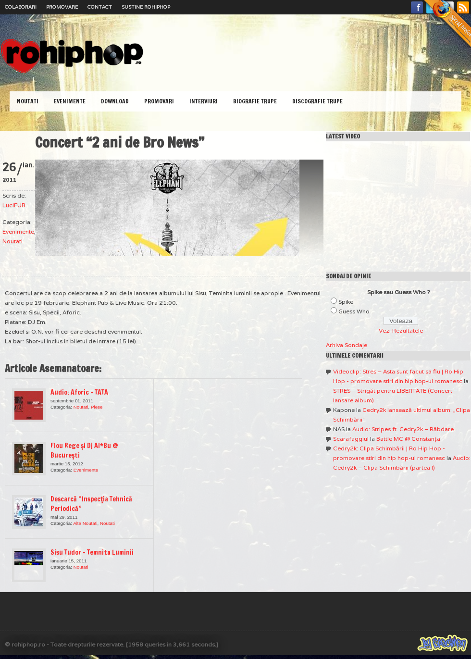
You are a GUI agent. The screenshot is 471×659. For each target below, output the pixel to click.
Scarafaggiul (351, 438)
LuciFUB (13, 205)
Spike (345, 301)
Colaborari (21, 7)
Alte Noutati (85, 523)
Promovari (159, 101)
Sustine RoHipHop (146, 7)
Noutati (27, 101)
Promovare (62, 7)
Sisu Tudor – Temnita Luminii (92, 552)
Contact (99, 7)
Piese (96, 407)
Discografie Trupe (317, 101)
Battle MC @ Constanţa (408, 438)
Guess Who (354, 311)
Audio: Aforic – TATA (79, 392)
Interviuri (203, 101)
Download (115, 101)
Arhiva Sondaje (346, 344)
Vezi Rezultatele (401, 330)
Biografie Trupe (255, 101)
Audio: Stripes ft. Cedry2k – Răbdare (403, 429)
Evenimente (70, 101)
